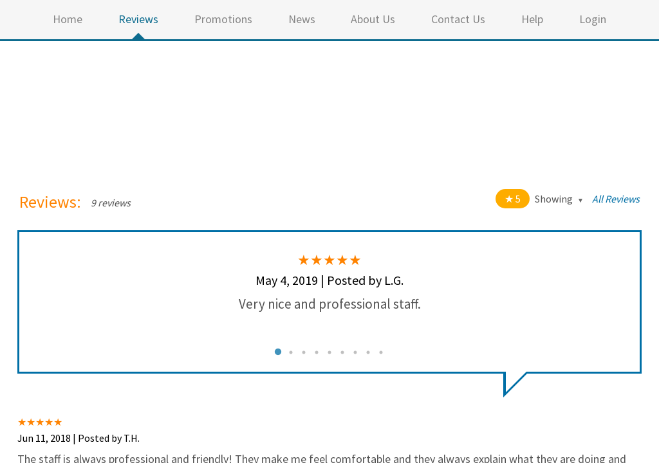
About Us (373, 19)
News (301, 19)
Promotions (223, 19)
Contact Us (458, 19)
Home (67, 19)
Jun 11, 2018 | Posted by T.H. (78, 437)
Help (532, 19)
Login (592, 19)
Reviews (138, 19)
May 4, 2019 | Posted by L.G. (329, 280)
